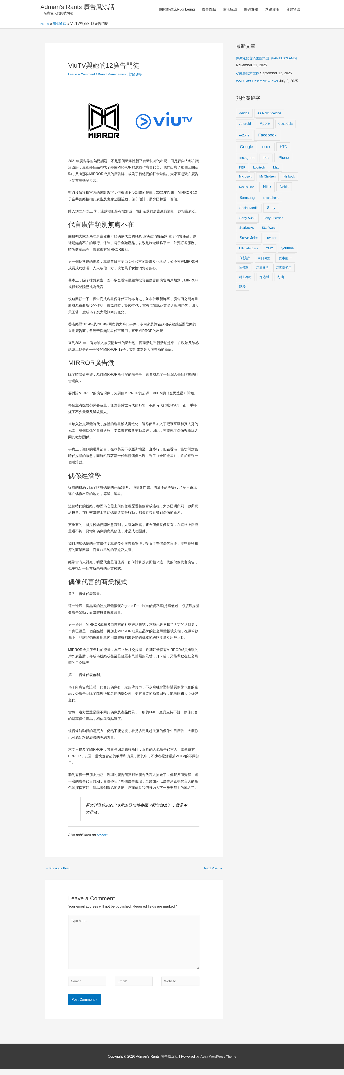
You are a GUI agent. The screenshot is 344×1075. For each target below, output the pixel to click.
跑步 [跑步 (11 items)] (242, 301)
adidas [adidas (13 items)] (244, 128)
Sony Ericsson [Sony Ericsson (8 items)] (273, 233)
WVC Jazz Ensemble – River (258, 89)
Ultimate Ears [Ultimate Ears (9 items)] (248, 263)
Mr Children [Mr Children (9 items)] (267, 191)
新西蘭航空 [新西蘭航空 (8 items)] (284, 282)
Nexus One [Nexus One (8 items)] (246, 202)
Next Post (212, 869)
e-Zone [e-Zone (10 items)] (244, 150)
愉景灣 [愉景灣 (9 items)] (243, 282)
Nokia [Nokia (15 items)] (284, 202)
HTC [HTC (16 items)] (283, 162)
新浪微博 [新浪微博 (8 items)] (262, 282)
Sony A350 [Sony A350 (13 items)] (247, 233)
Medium (103, 836)
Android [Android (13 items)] (245, 139)
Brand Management (115, 75)
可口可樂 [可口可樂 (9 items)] (264, 273)
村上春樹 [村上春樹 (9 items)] (245, 292)
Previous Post (58, 869)
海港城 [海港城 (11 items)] (264, 292)
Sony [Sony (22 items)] (271, 223)
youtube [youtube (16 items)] (287, 263)
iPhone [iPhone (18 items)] (283, 173)
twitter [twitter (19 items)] (271, 253)
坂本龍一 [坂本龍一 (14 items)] (285, 273)
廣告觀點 (209, 10)
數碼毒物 (251, 10)
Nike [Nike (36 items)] (267, 202)
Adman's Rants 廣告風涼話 (80, 7)
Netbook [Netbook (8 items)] (289, 191)
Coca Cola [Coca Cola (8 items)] (285, 139)
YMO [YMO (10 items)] (269, 263)
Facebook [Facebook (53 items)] (267, 150)
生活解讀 (230, 10)
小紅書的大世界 (248, 81)
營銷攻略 (272, 10)
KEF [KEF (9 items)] (242, 182)
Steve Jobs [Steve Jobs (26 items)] (249, 253)
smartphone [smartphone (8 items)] (271, 213)
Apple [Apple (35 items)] (265, 138)
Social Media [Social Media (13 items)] (248, 223)
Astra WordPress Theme (218, 1062)
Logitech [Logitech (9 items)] (259, 182)
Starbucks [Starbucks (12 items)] (246, 243)
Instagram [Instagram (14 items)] (246, 173)
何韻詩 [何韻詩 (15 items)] (244, 273)
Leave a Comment (82, 75)
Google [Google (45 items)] (246, 161)
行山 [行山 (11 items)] (281, 292)
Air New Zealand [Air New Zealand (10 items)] (269, 128)
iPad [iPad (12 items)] (266, 173)
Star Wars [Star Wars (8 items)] (269, 243)
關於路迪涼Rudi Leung (177, 10)
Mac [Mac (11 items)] (276, 182)
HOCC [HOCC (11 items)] (267, 162)
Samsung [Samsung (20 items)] (247, 213)
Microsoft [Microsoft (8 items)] (245, 191)
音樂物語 (293, 10)
